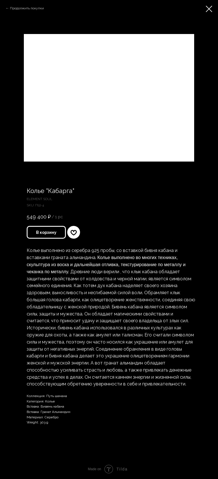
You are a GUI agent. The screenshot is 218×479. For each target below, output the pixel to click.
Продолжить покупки (27, 8)
